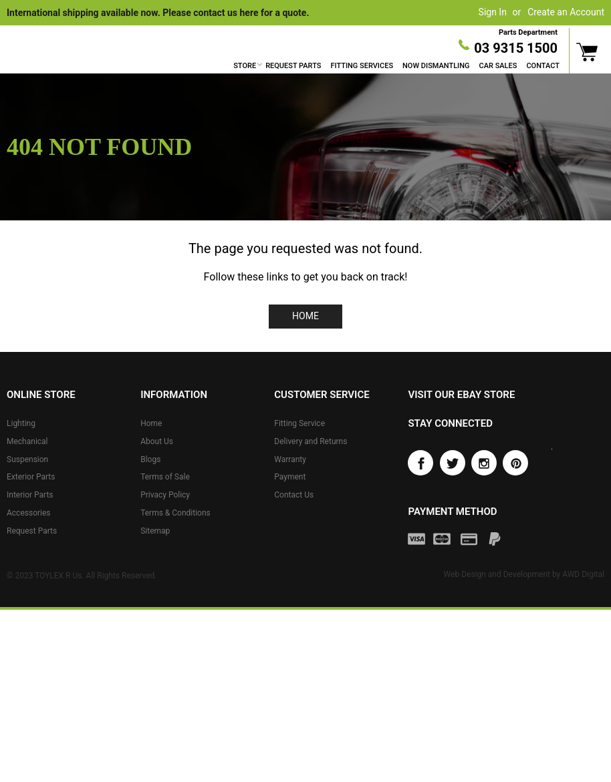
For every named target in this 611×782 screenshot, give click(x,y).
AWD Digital (583, 574)
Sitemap (155, 531)
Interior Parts (30, 495)
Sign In (493, 12)
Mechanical (27, 441)
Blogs (150, 458)
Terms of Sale (165, 476)
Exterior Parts (31, 476)
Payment (290, 476)
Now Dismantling (435, 65)
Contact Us (294, 495)
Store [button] (244, 65)
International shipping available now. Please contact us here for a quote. (158, 12)
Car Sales (498, 65)
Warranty (290, 458)
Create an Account (565, 12)
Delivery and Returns (310, 441)
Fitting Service (299, 423)
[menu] (396, 66)
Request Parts (293, 65)
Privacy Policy (165, 495)
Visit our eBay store (461, 395)
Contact (543, 65)
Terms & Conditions (175, 513)
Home (305, 316)
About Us (156, 441)
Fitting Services (361, 65)
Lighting (21, 423)
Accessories (29, 513)
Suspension (27, 458)
